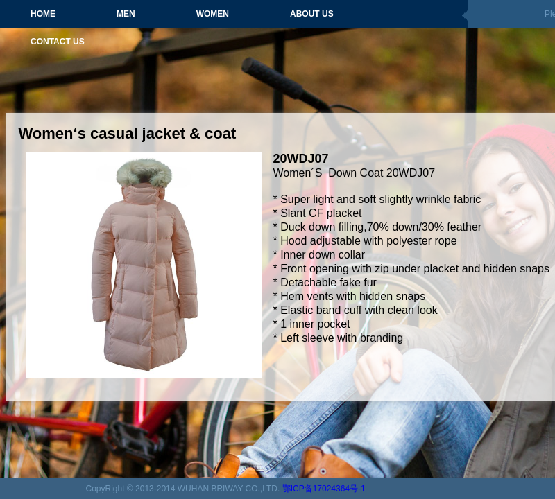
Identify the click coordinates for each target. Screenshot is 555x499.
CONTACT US (58, 41)
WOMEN (212, 14)
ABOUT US (312, 14)
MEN (126, 14)
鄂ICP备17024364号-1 (324, 488)
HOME (43, 14)
